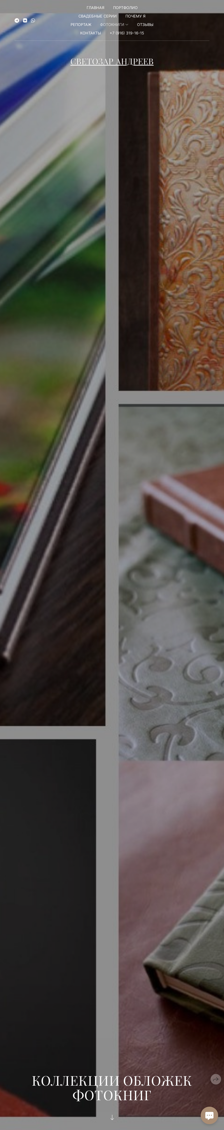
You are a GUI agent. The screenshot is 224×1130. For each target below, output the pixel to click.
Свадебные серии (97, 16)
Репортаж (81, 24)
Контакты (90, 33)
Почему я (135, 16)
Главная (95, 7)
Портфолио (125, 7)
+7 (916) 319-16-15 (127, 33)
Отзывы (145, 24)
